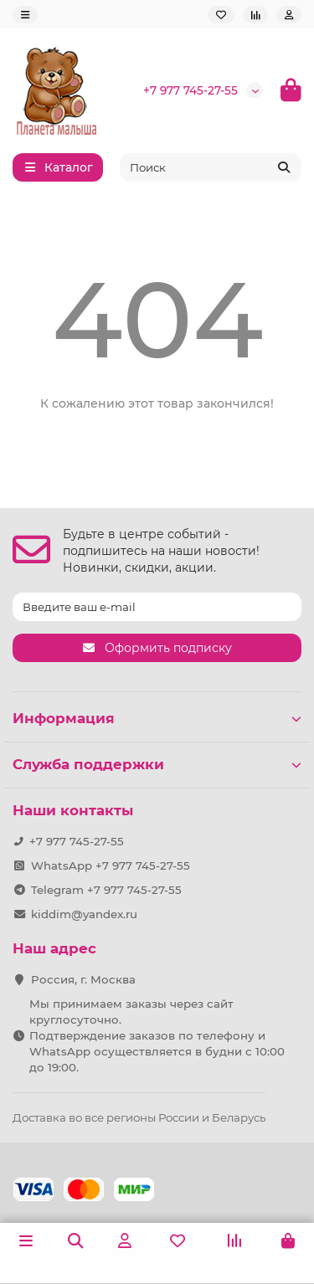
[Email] (157, 607)
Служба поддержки (157, 764)
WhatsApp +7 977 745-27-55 (110, 865)
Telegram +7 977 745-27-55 (106, 889)
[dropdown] (25, 14)
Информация (157, 718)
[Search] (211, 167)
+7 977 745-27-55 (190, 90)
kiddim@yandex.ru (84, 914)
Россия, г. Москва (83, 979)
